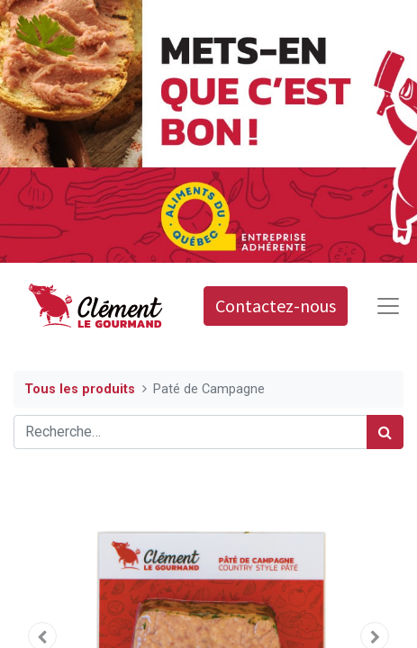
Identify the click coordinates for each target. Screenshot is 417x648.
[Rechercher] (385, 432)
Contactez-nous (275, 305)
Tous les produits (79, 389)
